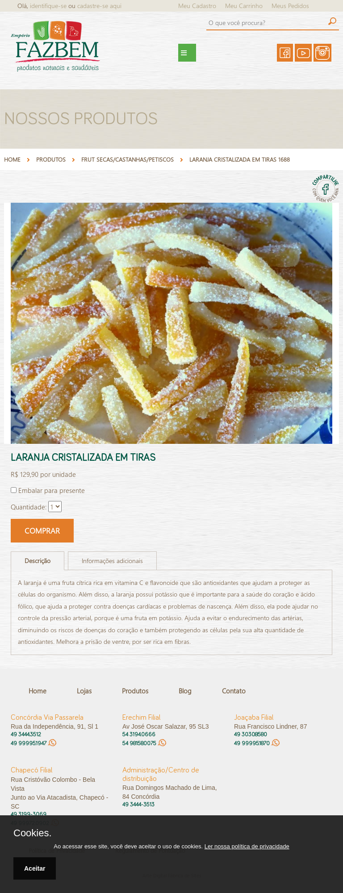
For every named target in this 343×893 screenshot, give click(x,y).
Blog (185, 690)
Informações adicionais (112, 560)
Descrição (37, 560)
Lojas (84, 690)
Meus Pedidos (290, 5)
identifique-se (49, 5)
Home (12, 159)
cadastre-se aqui (99, 5)
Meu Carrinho (244, 5)
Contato (234, 690)
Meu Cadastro (197, 5)
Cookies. (32, 833)
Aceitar (34, 868)
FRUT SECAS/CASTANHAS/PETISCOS (127, 159)
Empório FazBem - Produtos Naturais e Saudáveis (66, 53)
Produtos (135, 690)
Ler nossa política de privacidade (247, 846)
